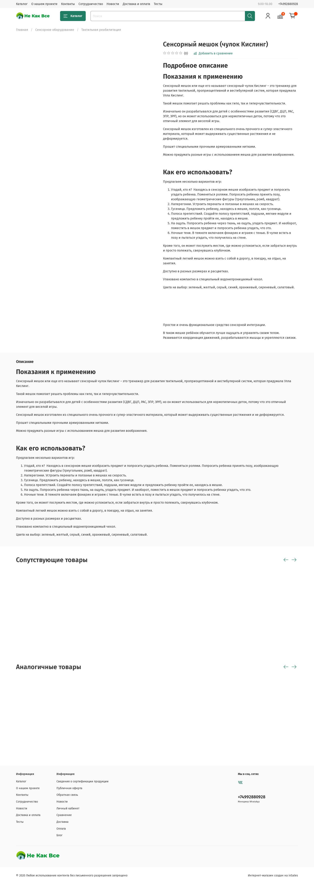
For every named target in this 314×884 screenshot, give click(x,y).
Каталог (22, 4)
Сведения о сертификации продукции (82, 781)
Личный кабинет (67, 808)
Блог (59, 835)
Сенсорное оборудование (54, 30)
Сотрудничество (90, 4)
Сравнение (64, 815)
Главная (22, 30)
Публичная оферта (69, 788)
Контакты (68, 4)
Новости (113, 4)
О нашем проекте (44, 4)
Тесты (158, 4)
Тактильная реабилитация (101, 30)
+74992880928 (288, 4)
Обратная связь (67, 795)
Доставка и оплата (136, 4)
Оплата (61, 828)
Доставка (62, 822)
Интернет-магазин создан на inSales (273, 875)
